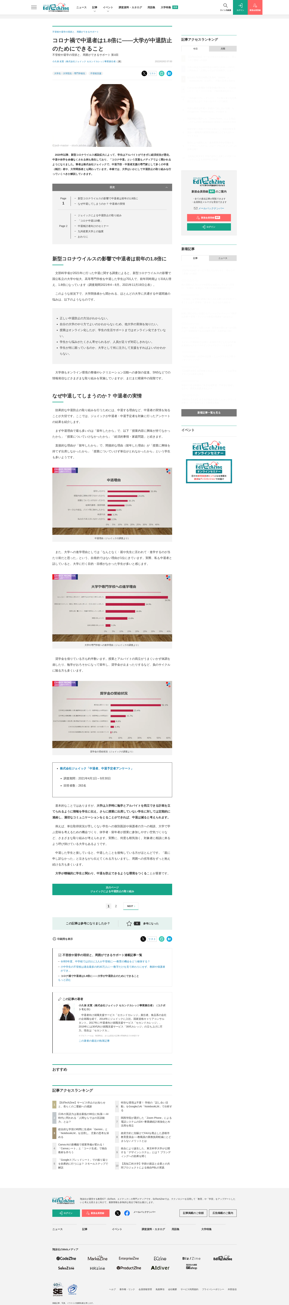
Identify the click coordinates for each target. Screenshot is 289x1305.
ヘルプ (112, 1289)
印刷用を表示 (62, 938)
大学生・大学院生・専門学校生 (69, 73)
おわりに (83, 236)
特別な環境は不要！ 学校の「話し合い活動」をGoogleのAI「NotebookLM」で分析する (146, 1106)
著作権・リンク (127, 1289)
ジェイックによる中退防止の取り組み (100, 215)
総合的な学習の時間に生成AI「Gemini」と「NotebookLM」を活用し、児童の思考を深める (83, 1133)
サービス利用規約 (189, 1289)
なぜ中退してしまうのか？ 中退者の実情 (101, 203)
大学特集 (169, 7)
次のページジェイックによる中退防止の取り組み (112, 889)
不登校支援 (95, 73)
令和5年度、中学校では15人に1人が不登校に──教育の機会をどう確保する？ (105, 961)
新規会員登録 (208, 218)
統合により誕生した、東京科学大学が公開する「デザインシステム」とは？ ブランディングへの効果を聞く (146, 1152)
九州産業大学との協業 (91, 231)
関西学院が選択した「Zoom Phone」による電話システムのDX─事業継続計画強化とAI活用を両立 (146, 1121)
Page (63, 226)
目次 (139, 187)
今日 (195, 48)
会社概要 (172, 1289)
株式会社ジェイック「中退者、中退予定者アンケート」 (97, 768)
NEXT (131, 906)
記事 (94, 7)
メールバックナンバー (209, 208)
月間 (223, 48)
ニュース (81, 7)
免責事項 (160, 1289)
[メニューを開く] (34, 7)
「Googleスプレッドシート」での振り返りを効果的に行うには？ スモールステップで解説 (83, 1163)
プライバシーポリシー (213, 1289)
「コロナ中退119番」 (90, 220)
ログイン (208, 227)
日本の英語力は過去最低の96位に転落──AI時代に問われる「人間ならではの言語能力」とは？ (83, 1117)
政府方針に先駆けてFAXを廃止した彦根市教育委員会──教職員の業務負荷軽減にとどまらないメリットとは (146, 1137)
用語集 (151, 7)
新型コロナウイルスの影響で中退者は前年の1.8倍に (108, 198)
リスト (152, 73)
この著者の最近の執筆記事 (94, 1040)
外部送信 (232, 1289)
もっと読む (64, 979)
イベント (108, 7)
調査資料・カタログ (130, 7)
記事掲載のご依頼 (193, 1213)
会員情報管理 (145, 1289)
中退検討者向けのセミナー (93, 226)
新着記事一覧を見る (209, 412)
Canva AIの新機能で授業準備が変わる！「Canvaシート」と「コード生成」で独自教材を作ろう (82, 1148)
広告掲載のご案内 (223, 1213)
